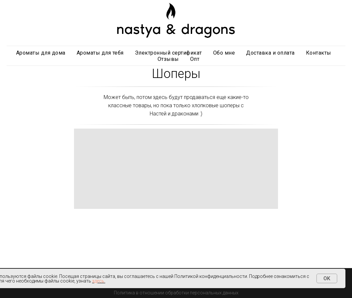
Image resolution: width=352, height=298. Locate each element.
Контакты (318, 53)
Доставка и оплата (270, 53)
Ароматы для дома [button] (40, 53)
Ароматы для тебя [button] (100, 53)
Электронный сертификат (168, 53)
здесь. (98, 281)
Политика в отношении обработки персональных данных (176, 292)
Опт (195, 59)
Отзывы (168, 59)
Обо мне (224, 53)
